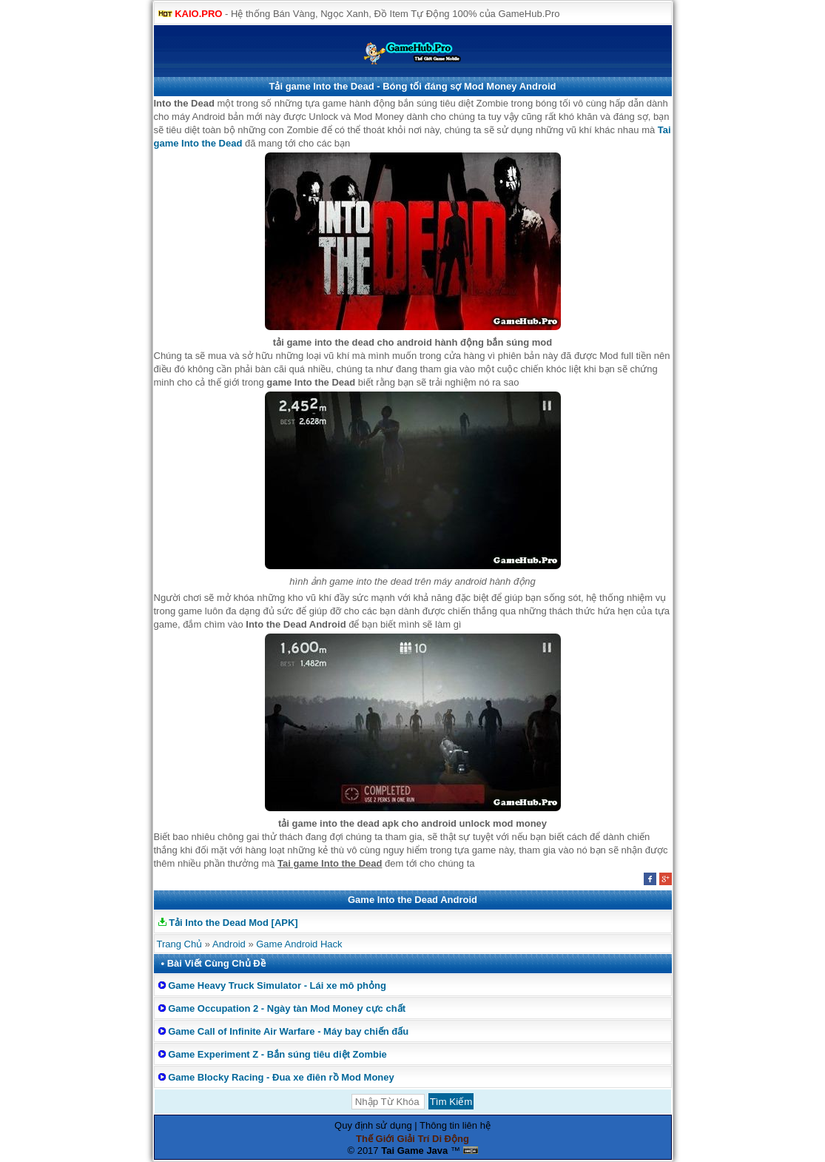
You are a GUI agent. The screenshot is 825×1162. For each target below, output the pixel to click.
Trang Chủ (180, 944)
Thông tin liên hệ (455, 1125)
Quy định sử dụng (373, 1125)
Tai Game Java (414, 1150)
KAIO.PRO (198, 13)
